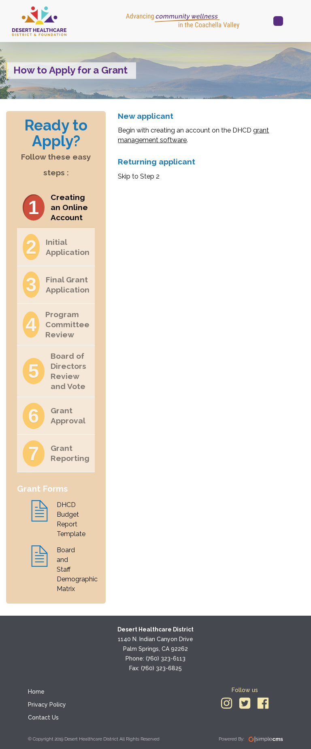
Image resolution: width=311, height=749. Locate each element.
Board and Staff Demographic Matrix (70, 569)
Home (36, 691)
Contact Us (43, 717)
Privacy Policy (47, 704)
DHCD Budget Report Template (70, 519)
